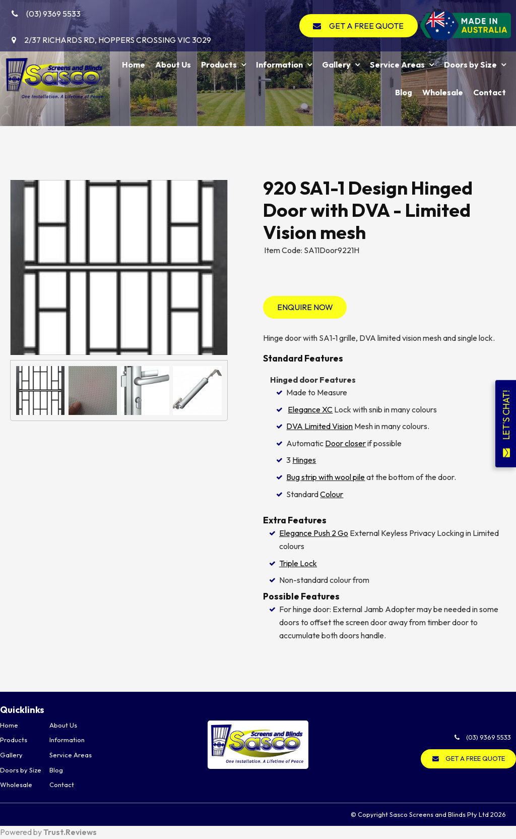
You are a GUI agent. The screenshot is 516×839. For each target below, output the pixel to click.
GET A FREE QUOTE (366, 26)
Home (133, 64)
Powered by (48, 832)
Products (219, 64)
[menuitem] (24, 725)
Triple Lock (298, 563)
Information (279, 64)
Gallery (336, 64)
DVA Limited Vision (319, 426)
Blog (403, 92)
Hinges (304, 460)
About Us (173, 64)
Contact (489, 92)
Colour (331, 494)
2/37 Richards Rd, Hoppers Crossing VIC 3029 (117, 40)
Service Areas (397, 64)
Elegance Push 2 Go (313, 533)
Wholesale (442, 92)
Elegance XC (310, 409)
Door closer (345, 443)
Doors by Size (470, 64)
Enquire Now (305, 307)
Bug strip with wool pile (325, 477)
